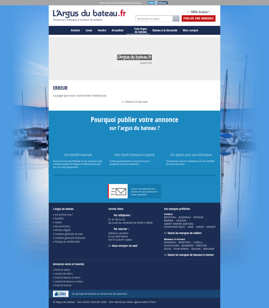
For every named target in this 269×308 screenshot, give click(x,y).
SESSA (167, 248)
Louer (89, 30)
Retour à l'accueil (137, 102)
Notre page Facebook (177, 12)
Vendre (102, 30)
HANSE (200, 226)
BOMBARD (188, 245)
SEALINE (196, 248)
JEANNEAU (185, 217)
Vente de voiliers (62, 270)
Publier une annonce (198, 18)
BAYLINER (208, 248)
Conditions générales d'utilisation (70, 238)
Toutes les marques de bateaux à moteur (190, 255)
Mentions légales (63, 230)
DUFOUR (198, 217)
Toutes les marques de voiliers (184, 233)
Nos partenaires (62, 226)
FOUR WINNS (181, 248)
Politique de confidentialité (67, 242)
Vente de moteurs (63, 285)
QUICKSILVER (171, 245)
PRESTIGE (201, 245)
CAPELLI (197, 242)
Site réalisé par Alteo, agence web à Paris (132, 302)
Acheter (75, 30)
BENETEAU (170, 217)
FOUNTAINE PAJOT (174, 226)
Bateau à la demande (165, 30)
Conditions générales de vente (69, 234)
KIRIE (191, 226)
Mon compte (190, 30)
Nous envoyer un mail (124, 246)
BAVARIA (168, 220)
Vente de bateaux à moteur (68, 277)
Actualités (118, 30)
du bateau (138, 30)
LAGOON (181, 220)
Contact (58, 222)
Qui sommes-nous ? (64, 214)
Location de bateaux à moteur (69, 281)
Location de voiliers (64, 273)
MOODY (211, 226)
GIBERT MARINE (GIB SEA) (178, 223)
